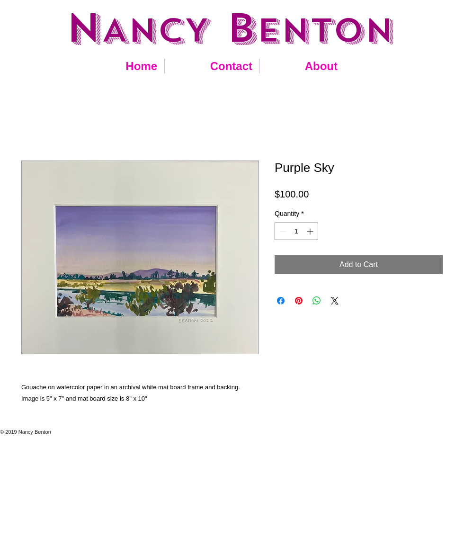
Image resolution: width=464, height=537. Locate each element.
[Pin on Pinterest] (298, 300)
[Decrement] (282, 231)
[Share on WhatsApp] (316, 300)
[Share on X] (334, 300)
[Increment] (311, 231)
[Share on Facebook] (280, 300)
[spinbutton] (296, 231)
